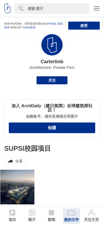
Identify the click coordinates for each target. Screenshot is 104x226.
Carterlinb (52, 61)
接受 (84, 25)
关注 (52, 80)
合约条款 (51, 23)
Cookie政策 (28, 27)
